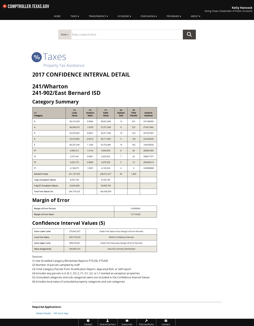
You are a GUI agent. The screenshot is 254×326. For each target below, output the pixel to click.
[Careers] (165, 322)
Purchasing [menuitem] (148, 16)
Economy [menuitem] (123, 16)
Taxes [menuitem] (73, 16)
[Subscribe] (127, 322)
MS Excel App (61, 313)
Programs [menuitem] (173, 16)
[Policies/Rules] (146, 322)
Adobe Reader (43, 313)
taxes (49, 56)
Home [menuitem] (57, 16)
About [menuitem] (194, 16)
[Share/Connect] (107, 322)
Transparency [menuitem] (97, 16)
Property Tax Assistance (63, 65)
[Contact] (88, 322)
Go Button (189, 34)
